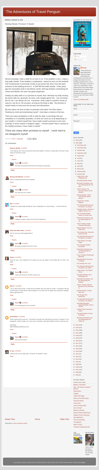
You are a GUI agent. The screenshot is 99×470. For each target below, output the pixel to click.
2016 (77, 346)
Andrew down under (80, 382)
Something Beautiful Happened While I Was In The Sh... (85, 305)
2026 (77, 140)
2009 (77, 364)
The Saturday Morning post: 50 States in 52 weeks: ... (85, 205)
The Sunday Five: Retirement (82, 295)
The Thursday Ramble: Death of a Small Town (84, 214)
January (79, 174)
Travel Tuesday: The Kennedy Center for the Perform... (84, 190)
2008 (77, 367)
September (80, 153)
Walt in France (78, 424)
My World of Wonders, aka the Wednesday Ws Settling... (85, 280)
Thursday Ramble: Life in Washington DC (84, 275)
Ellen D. (12, 286)
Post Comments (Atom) (20, 423)
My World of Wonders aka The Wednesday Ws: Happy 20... (84, 319)
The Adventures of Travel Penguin (33, 12)
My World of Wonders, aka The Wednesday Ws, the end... (85, 184)
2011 (77, 359)
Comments (79, 59)
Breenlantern (14, 316)
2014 (77, 351)
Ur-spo (12, 351)
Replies (14, 159)
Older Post (64, 419)
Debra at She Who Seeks (81, 398)
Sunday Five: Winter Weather (83, 201)
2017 (77, 343)
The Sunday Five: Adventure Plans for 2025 (85, 233)
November (80, 148)
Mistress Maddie (15, 148)
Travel (17, 163)
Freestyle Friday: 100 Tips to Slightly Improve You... (85, 210)
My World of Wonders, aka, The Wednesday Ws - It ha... (85, 219)
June (78, 161)
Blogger (83, 462)
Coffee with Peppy (79, 396)
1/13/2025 (24, 148)
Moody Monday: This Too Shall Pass (84, 228)
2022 (77, 330)
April (78, 166)
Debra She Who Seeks (17, 230)
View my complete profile (81, 99)
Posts (77, 56)
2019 (77, 338)
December (80, 145)
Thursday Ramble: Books (84, 180)
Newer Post (10, 419)
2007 (77, 369)
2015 (77, 348)
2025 (77, 143)
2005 (77, 375)
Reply (11, 155)
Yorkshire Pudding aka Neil (82, 427)
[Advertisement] (37, 402)
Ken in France (78, 408)
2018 (77, 340)
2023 (77, 327)
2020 (77, 335)
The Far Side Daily (79, 420)
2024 (77, 325)
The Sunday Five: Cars (84, 263)
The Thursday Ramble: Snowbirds (84, 245)
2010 (77, 361)
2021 (77, 333)
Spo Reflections (78, 417)
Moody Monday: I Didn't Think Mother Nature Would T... (84, 196)
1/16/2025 (18, 351)
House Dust (77, 403)
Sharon (12, 257)
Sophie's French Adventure (82, 415)
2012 (77, 356)
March (79, 168)
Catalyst (76, 393)
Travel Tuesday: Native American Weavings (84, 224)
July (78, 158)
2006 (77, 372)
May (78, 163)
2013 (77, 354)
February (80, 171)
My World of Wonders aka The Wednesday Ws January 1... (84, 250)
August (79, 155)
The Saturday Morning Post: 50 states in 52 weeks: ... (85, 237)
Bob (11, 203)
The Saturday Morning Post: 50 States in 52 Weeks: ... (85, 299)
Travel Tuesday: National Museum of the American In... (85, 286)
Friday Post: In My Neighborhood (82, 177)
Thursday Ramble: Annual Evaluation (84, 314)
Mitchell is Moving (79, 410)
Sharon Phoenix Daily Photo (82, 412)
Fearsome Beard (79, 400)
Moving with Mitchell (16, 177)
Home (37, 419)
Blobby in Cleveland (79, 384)
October (79, 150)
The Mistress (77, 422)
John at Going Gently (80, 405)
